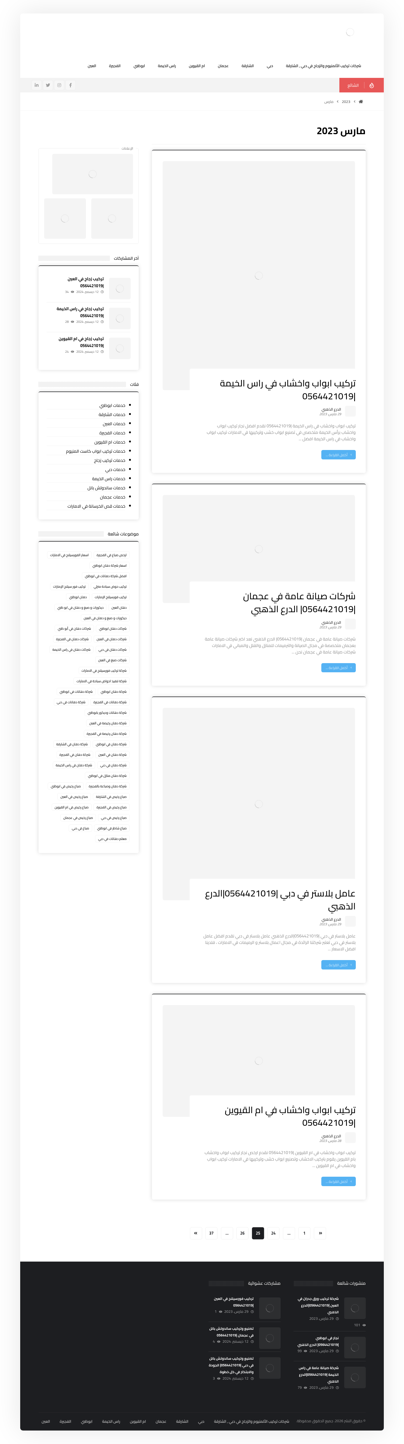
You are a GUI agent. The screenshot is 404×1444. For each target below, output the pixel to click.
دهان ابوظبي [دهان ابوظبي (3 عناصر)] (78, 597)
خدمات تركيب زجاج (109, 460)
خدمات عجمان (112, 497)
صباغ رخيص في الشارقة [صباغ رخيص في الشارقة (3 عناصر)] (111, 797)
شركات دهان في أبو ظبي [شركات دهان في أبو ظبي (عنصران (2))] (74, 628)
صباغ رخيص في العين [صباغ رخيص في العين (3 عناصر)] (74, 797)
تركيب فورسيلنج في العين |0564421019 (233, 1301)
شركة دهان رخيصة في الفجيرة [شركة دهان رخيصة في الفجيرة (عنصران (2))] (107, 733)
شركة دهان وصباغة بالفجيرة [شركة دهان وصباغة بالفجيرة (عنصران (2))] (108, 786)
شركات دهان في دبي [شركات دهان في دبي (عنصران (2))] (113, 649)
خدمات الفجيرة (112, 433)
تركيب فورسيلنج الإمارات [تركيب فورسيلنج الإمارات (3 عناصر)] (111, 597)
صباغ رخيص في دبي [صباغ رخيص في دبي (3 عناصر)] (114, 818)
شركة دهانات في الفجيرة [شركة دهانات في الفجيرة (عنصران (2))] (110, 702)
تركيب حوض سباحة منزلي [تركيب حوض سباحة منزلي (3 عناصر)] (110, 586)
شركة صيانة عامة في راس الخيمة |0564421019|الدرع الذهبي (319, 1374)
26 (242, 1233)
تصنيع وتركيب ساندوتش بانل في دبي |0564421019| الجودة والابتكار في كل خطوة (231, 1365)
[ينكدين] (37, 85)
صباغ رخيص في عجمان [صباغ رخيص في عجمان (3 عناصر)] (78, 818)
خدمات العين (114, 424)
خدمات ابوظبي (112, 405)
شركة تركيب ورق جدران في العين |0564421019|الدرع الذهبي (318, 1305)
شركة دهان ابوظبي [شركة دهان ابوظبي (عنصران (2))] (114, 691)
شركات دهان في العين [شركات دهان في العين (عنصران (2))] (112, 639)
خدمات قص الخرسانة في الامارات (97, 506)
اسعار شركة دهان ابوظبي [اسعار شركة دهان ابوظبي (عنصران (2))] (109, 565)
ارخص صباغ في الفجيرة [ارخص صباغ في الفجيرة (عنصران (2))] (112, 555)
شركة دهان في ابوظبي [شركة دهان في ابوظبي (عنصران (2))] (111, 744)
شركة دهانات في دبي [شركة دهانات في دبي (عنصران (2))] (71, 702)
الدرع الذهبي (331, 410)
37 (211, 1233)
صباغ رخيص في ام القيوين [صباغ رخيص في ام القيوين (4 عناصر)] (72, 807)
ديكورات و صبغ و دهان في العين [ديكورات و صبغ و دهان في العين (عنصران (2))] (105, 618)
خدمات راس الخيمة (108, 479)
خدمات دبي (115, 469)
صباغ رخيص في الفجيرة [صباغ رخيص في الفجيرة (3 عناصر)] (111, 807)
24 (273, 1233)
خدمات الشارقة (112, 414)
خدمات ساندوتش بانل (106, 488)
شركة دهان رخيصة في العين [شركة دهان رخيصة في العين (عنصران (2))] (108, 723)
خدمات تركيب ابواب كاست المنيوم (95, 451)
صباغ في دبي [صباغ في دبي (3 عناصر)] (80, 828)
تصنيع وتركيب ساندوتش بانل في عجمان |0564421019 (231, 1331)
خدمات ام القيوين (109, 442)
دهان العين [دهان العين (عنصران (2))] (119, 607)
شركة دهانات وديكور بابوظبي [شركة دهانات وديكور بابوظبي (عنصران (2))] (107, 712)
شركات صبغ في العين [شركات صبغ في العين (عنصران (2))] (112, 660)
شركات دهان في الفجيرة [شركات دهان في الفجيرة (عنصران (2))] (72, 639)
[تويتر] (48, 85)
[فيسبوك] (70, 85)
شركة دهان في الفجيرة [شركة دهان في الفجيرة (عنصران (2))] (75, 755)
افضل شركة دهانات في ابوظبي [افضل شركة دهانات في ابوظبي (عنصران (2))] (106, 576)
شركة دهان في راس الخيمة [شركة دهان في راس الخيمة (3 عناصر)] (74, 765)
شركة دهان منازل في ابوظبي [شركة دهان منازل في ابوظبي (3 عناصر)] (107, 776)
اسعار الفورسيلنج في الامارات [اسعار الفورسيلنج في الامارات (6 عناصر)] (69, 555)
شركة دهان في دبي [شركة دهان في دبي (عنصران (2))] (113, 765)
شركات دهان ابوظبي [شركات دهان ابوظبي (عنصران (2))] (113, 628)
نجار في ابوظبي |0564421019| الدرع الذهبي (318, 1341)
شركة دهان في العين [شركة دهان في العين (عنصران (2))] (112, 755)
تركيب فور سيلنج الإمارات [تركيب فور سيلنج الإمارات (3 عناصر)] (69, 586)
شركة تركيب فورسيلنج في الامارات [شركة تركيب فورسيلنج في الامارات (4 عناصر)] (104, 670)
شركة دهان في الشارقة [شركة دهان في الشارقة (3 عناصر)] (72, 744)
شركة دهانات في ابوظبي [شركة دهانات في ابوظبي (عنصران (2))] (76, 691)
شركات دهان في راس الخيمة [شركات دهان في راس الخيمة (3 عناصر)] (71, 649)
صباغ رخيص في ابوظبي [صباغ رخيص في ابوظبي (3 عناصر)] (66, 786)
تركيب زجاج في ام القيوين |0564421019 (81, 342)
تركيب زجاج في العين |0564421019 (86, 282)
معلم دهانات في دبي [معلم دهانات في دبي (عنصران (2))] (112, 839)
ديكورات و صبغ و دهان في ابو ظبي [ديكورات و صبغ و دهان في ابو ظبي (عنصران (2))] (80, 607)
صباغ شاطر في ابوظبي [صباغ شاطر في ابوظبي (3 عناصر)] (112, 828)
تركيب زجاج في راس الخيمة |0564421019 (80, 312)
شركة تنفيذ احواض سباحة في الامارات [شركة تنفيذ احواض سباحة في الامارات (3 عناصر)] (101, 681)
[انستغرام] (59, 85)
